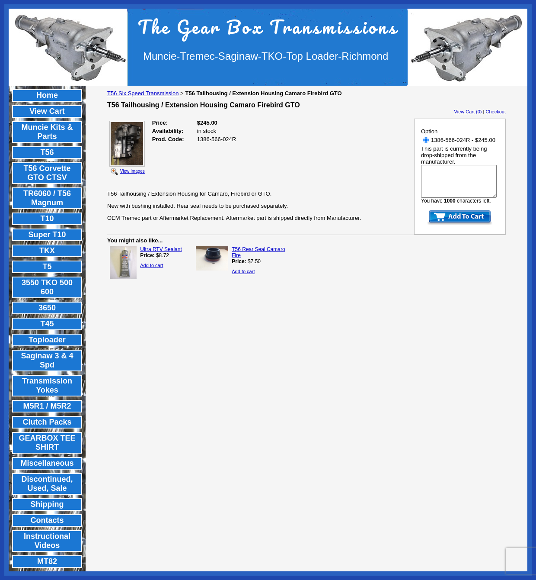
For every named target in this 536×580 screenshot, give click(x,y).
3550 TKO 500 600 (47, 287)
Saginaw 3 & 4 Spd (47, 360)
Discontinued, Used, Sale (47, 484)
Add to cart (151, 265)
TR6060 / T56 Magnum (47, 198)
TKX (47, 250)
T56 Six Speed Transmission (143, 93)
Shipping (47, 504)
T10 (47, 218)
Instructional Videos (47, 541)
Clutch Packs (46, 422)
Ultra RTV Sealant (161, 249)
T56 (47, 152)
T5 (46, 266)
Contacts (47, 520)
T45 (47, 323)
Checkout (496, 111)
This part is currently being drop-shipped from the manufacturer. (454, 155)
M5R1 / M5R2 (47, 406)
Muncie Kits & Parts (47, 132)
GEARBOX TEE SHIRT (47, 442)
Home (47, 95)
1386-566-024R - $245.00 (459, 140)
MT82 (47, 561)
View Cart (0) (468, 111)
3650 (47, 307)
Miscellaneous (46, 463)
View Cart (47, 111)
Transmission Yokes (47, 385)
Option (429, 131)
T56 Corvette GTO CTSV (46, 173)
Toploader (47, 339)
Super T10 (47, 234)
